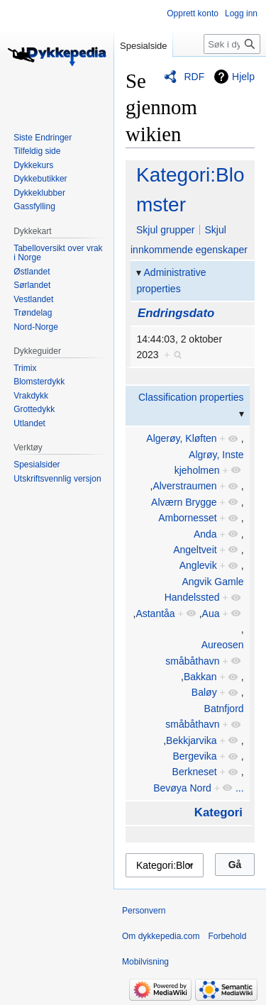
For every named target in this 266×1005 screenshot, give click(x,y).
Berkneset (194, 771)
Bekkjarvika (191, 740)
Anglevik (198, 565)
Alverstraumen (184, 486)
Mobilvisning (145, 962)
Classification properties (191, 397)
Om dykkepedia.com (160, 936)
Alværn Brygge (184, 502)
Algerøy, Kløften (181, 438)
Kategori (218, 812)
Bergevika (194, 756)
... (239, 788)
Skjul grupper (165, 229)
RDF (194, 76)
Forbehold (227, 936)
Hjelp (243, 76)
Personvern (143, 911)
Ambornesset (187, 517)
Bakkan (200, 676)
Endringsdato (176, 313)
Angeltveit (194, 549)
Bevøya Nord (182, 788)
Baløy (204, 692)
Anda (205, 534)
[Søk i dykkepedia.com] (232, 44)
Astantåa (154, 613)
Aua (211, 613)
